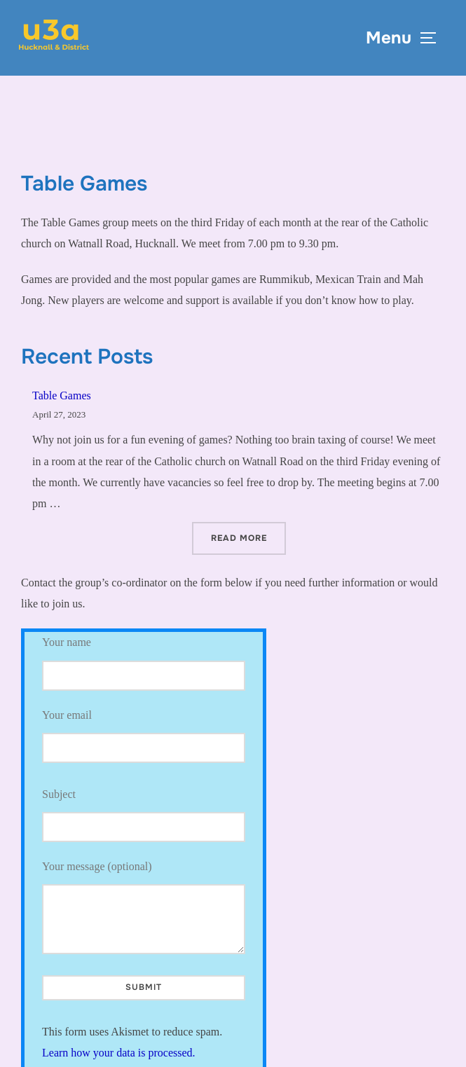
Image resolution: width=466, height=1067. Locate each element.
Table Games (61, 395)
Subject (143, 815)
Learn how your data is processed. (119, 1053)
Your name (143, 663)
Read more (248, 537)
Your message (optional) (143, 907)
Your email (143, 731)
